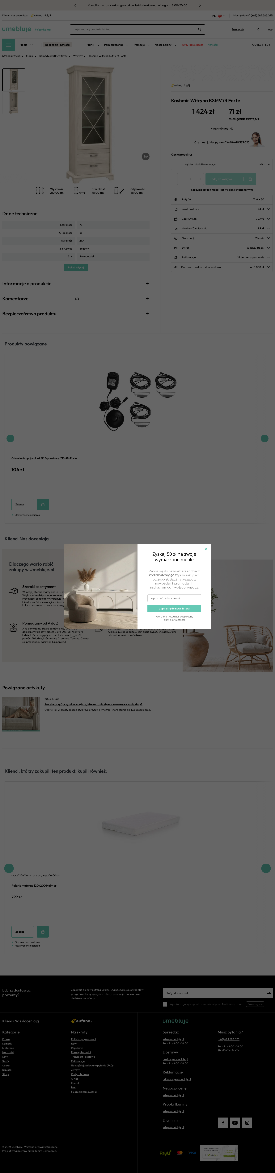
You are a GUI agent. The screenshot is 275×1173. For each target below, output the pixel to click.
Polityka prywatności (174, 619)
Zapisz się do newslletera (174, 608)
